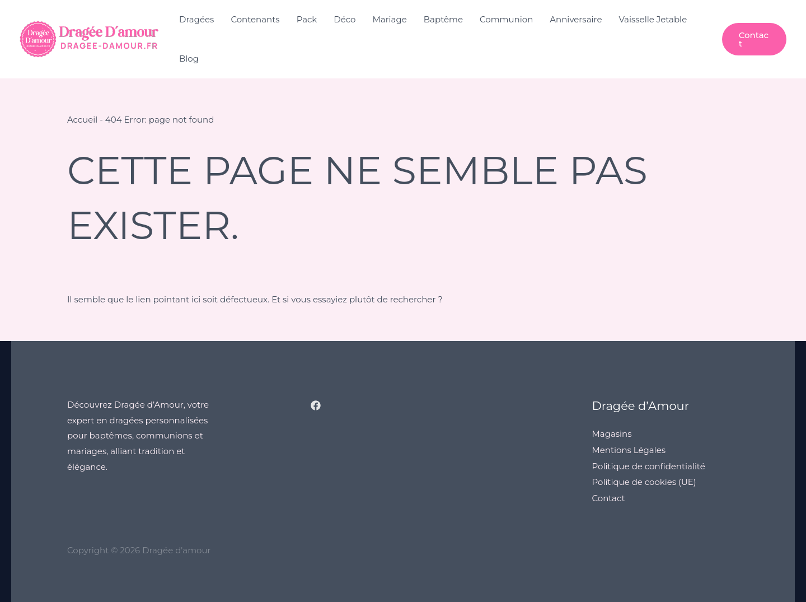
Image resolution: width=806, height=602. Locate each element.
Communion (506, 19)
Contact (608, 496)
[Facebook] (316, 405)
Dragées (196, 19)
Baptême (443, 19)
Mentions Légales (629, 449)
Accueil (82, 119)
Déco (344, 19)
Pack (307, 19)
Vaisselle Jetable (652, 19)
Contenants (255, 19)
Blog (189, 58)
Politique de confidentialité (649, 464)
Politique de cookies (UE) (644, 480)
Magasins (612, 433)
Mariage (390, 19)
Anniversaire (576, 19)
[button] (754, 39)
